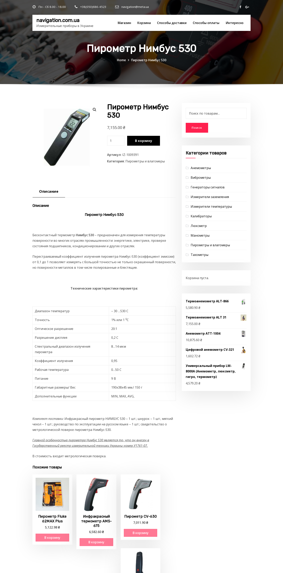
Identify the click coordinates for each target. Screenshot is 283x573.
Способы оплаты (206, 23)
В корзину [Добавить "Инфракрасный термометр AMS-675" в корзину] (85, 534)
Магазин (124, 23)
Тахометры (199, 255)
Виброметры (201, 177)
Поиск (197, 128)
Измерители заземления (210, 197)
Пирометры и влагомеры (145, 161)
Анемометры (201, 168)
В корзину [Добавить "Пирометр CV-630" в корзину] (122, 529)
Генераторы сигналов (208, 187)
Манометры (200, 235)
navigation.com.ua (57, 20)
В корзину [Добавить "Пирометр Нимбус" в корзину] (159, 529)
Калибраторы (201, 216)
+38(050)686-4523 (93, 7)
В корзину (143, 141)
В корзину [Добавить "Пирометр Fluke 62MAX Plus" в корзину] (48, 534)
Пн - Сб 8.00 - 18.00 (52, 7)
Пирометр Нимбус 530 (148, 60)
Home (121, 60)
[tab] (48, 193)
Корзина (144, 23)
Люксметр (199, 226)
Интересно (234, 23)
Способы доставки (172, 23)
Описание (48, 191)
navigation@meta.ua (135, 7)
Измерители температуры (211, 206)
